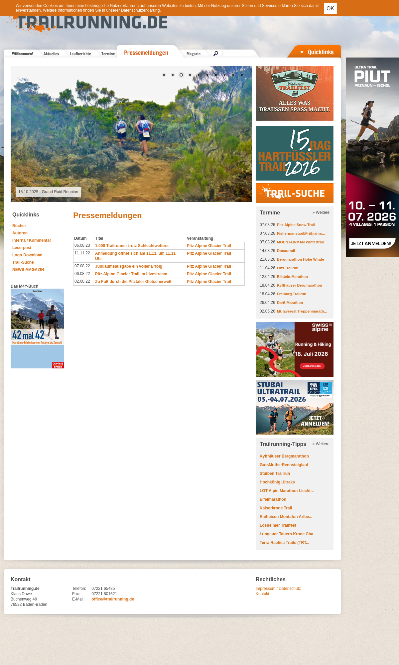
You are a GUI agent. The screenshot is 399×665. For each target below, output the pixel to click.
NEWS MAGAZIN (28, 269)
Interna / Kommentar (31, 240)
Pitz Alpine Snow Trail (296, 225)
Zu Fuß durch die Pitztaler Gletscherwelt (133, 281)
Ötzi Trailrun (287, 268)
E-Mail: (78, 599)
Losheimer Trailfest (278, 525)
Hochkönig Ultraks (277, 482)
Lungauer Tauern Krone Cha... (288, 534)
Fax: (76, 594)
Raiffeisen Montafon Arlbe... (286, 516)
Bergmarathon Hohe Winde (300, 259)
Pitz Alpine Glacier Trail (209, 245)
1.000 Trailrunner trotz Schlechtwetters (132, 245)
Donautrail (286, 251)
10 (241, 75)
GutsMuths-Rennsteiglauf (284, 465)
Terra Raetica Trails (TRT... (284, 542)
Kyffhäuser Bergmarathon (299, 285)
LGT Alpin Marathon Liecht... (287, 490)
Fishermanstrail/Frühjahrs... (301, 233)
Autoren (20, 233)
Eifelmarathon (273, 499)
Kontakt (262, 594)
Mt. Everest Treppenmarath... (302, 311)
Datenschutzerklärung (140, 10)
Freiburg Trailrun (291, 294)
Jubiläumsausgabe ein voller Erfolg (128, 266)
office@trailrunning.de (112, 599)
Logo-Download (27, 255)
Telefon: (79, 588)
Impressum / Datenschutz (278, 588)
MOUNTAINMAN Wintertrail (300, 242)
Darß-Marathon (290, 303)
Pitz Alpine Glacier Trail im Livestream (131, 274)
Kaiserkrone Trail (276, 508)
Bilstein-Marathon (292, 277)
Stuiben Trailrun (275, 473)
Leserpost (21, 247)
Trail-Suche (23, 262)
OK (330, 8)
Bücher (19, 225)
